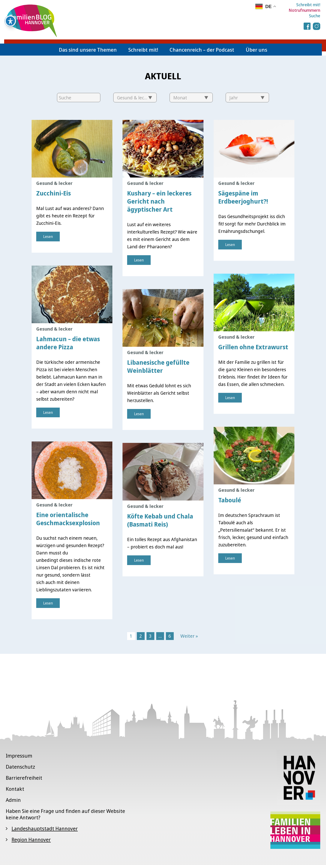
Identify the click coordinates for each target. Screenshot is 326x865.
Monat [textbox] (180, 98)
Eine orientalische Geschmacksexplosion (68, 519)
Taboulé (229, 500)
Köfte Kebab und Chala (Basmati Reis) (160, 520)
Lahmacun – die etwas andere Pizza (68, 343)
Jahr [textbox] (233, 98)
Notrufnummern (304, 10)
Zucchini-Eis (53, 193)
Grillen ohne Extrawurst (253, 347)
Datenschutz (20, 766)
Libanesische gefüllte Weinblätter (158, 366)
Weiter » (189, 636)
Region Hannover (31, 839)
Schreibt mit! (308, 4)
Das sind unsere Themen (88, 49)
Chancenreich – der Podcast (202, 49)
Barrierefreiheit (24, 777)
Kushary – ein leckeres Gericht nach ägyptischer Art (159, 201)
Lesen (48, 236)
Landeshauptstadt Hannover (45, 828)
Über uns (256, 49)
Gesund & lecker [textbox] (134, 98)
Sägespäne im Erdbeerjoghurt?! (243, 197)
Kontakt (15, 788)
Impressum (19, 755)
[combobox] (135, 97)
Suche (314, 15)
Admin (13, 800)
